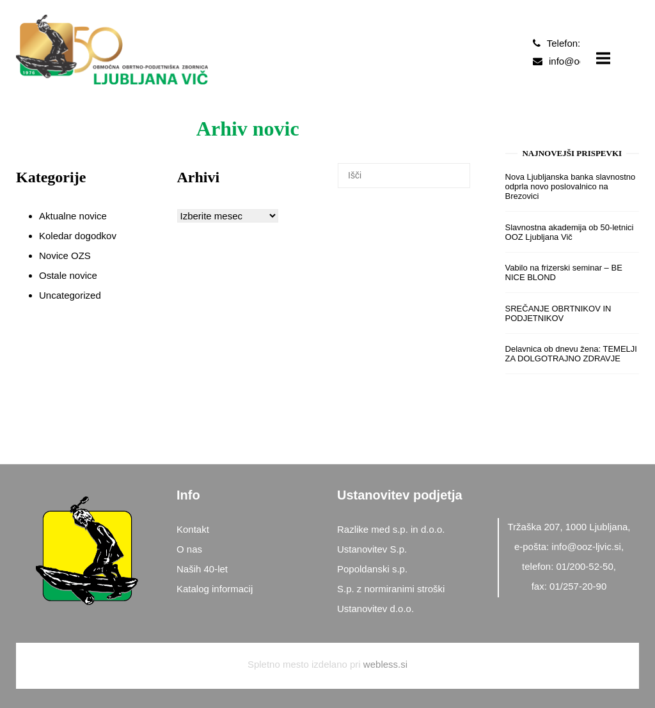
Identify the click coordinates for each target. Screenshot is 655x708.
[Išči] (306, 201)
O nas (189, 549)
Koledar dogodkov (77, 235)
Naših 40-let (202, 568)
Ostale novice (68, 275)
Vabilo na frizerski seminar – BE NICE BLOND (563, 272)
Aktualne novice (73, 215)
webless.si (385, 664)
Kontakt (193, 529)
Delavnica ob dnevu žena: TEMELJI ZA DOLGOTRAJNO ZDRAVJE (571, 353)
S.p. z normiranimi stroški (391, 588)
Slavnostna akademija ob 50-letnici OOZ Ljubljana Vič (569, 232)
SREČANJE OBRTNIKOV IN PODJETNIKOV (558, 313)
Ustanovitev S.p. (372, 549)
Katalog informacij (215, 588)
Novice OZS (65, 255)
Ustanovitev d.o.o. (375, 608)
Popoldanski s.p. (372, 568)
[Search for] (404, 175)
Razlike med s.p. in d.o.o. (391, 529)
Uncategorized (70, 295)
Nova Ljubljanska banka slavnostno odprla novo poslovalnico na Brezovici (570, 186)
